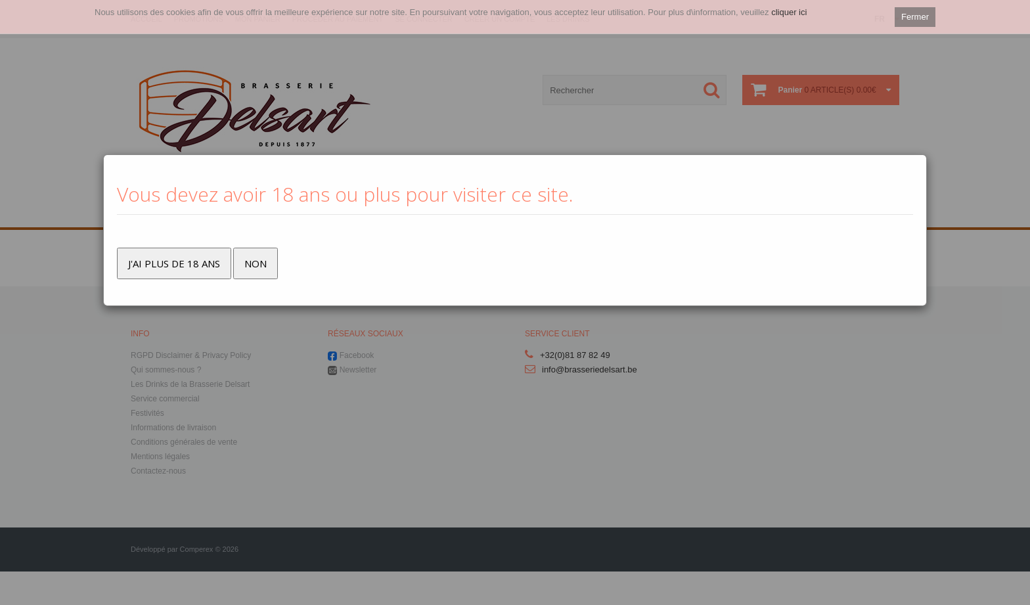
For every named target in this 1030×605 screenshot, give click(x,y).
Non (255, 263)
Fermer (915, 17)
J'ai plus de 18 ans (174, 263)
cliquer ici (789, 12)
